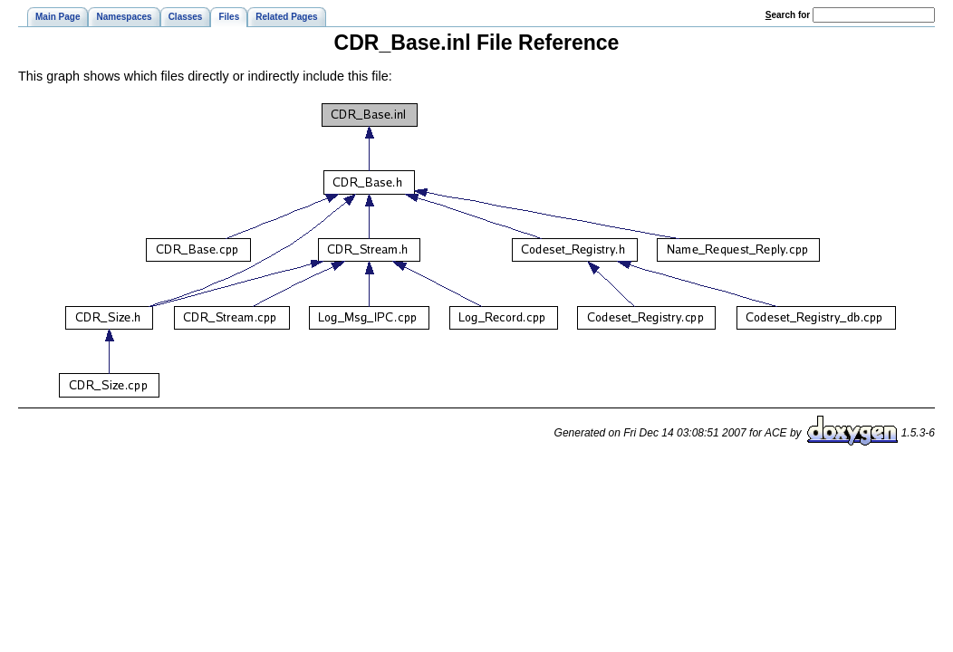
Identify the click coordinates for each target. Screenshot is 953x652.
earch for (788, 15)
